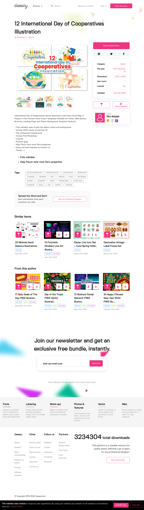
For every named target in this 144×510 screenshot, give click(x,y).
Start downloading (19, 453)
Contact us (33, 467)
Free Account (121, 6)
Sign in (104, 6)
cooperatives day (52, 172)
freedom (61, 176)
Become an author (19, 461)
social (41, 185)
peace (71, 176)
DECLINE (136, 505)
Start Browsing (118, 460)
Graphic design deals (64, 444)
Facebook (48, 457)
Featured (56, 253)
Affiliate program (18, 474)
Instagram (48, 452)
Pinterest (48, 462)
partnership (81, 176)
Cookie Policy (16, 506)
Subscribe (96, 363)
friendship (42, 176)
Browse (40, 6)
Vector (31, 37)
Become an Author (87, 6)
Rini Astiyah (113, 116)
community (41, 181)
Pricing (17, 468)
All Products (20, 37)
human (52, 181)
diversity (30, 181)
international (64, 181)
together (68, 185)
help (49, 185)
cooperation (81, 172)
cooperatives (68, 172)
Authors (17, 447)
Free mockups (62, 456)
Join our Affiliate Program (69, 199)
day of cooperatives (34, 172)
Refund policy (35, 452)
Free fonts (63, 450)
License (32, 457)
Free (25, 302)
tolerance (31, 176)
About (17, 443)
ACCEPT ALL (121, 505)
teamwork (30, 185)
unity (52, 176)
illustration (77, 181)
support (58, 185)
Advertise (33, 462)
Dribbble (47, 443)
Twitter (47, 447)
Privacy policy (35, 443)
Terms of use (34, 447)
